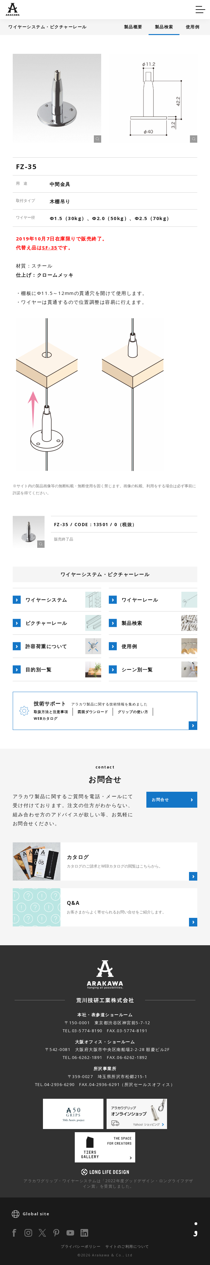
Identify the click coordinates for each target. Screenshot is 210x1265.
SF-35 (50, 247)
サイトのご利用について (127, 1246)
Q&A (16, 8)
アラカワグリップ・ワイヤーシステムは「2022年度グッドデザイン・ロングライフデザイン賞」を (108, 1183)
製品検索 (164, 27)
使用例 (193, 27)
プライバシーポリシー (81, 1246)
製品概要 (133, 27)
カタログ (125, 8)
